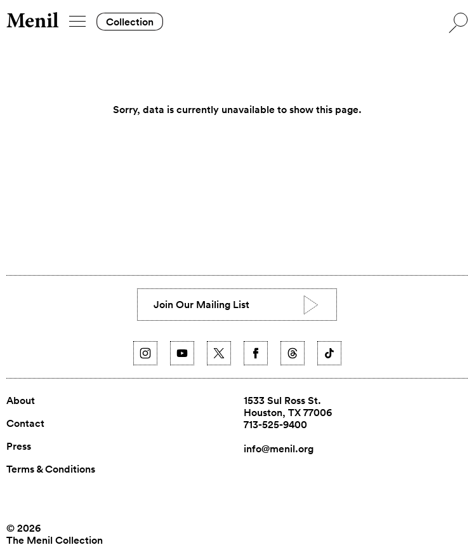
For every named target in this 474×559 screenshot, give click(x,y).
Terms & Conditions (50, 469)
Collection (130, 22)
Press (18, 446)
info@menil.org (278, 449)
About (20, 400)
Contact (25, 423)
